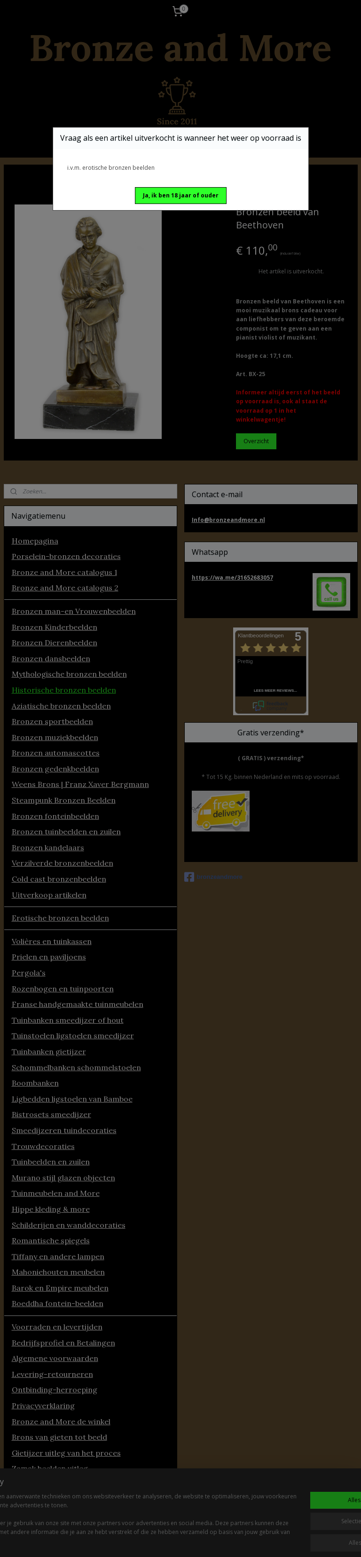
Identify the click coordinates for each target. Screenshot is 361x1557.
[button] (181, 195)
